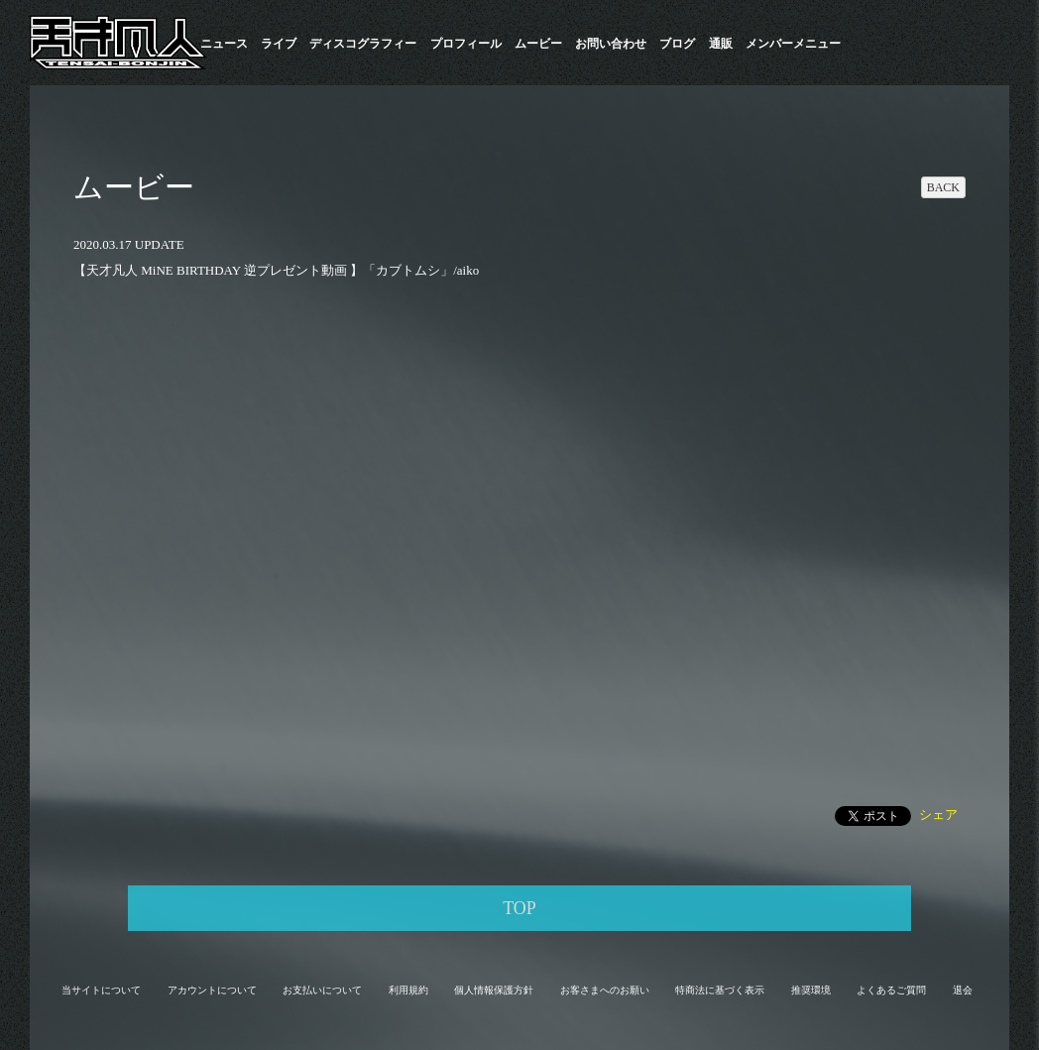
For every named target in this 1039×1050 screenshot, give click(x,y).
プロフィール (466, 44)
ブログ (677, 44)
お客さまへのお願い (604, 990)
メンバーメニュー (793, 44)
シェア (938, 814)
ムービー (538, 44)
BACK (943, 187)
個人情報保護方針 (493, 990)
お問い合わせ (610, 44)
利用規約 (408, 990)
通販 (721, 44)
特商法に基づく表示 (719, 990)
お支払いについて (322, 990)
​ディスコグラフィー (362, 44)
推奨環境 (811, 990)
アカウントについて (212, 990)
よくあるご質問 (891, 990)
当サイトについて (101, 990)
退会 (963, 990)
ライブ (278, 44)
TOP (519, 908)
